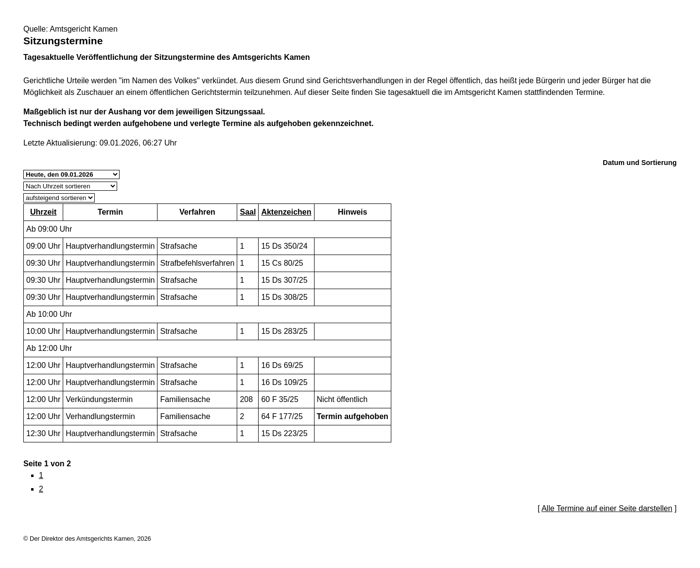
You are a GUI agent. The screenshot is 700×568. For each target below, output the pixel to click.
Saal (248, 212)
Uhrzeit (43, 212)
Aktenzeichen (286, 212)
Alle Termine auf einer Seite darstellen (607, 508)
